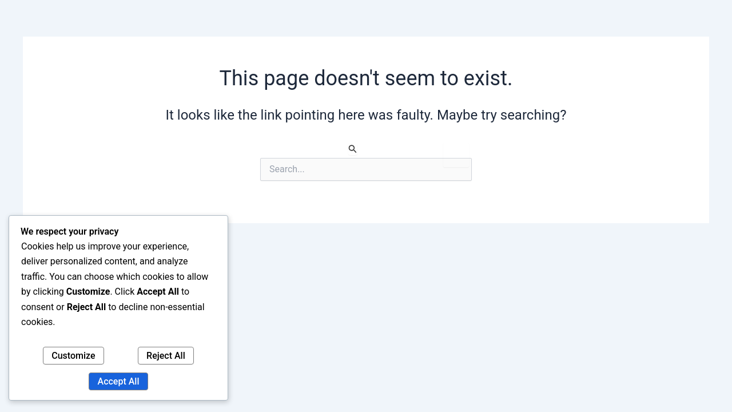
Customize (73, 355)
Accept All (119, 381)
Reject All (165, 355)
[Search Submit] (352, 148)
